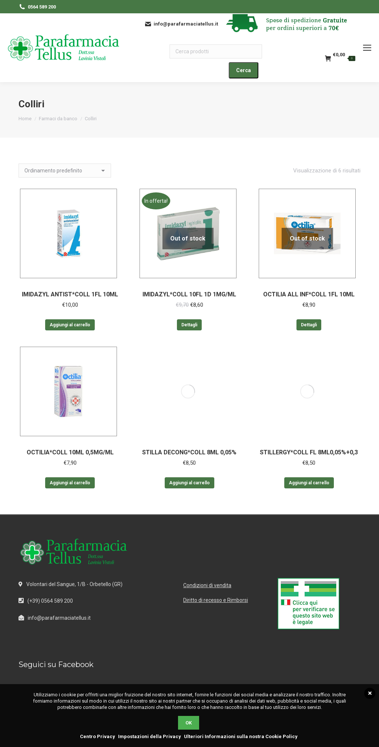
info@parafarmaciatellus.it (59, 618)
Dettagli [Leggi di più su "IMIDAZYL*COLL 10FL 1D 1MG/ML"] (189, 324)
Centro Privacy (97, 736)
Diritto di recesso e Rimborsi (215, 600)
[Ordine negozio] (65, 171)
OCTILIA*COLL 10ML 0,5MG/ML (70, 452)
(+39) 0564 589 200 (50, 601)
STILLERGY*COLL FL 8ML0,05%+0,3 (309, 452)
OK (188, 723)
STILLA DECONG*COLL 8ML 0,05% (189, 452)
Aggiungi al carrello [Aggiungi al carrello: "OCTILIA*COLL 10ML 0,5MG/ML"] (70, 482)
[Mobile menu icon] (367, 47)
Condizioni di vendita (207, 585)
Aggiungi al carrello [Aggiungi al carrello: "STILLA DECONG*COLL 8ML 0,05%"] (189, 482)
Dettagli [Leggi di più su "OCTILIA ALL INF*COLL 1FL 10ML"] (309, 324)
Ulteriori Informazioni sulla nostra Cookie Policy (241, 736)
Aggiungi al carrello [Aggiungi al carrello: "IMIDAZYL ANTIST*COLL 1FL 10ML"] (70, 324)
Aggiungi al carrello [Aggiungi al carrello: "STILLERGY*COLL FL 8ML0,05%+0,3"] (309, 482)
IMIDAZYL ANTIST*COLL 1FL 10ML (70, 294)
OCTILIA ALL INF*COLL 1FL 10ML (309, 294)
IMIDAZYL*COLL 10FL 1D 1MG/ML (189, 294)
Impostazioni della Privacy (149, 736)
